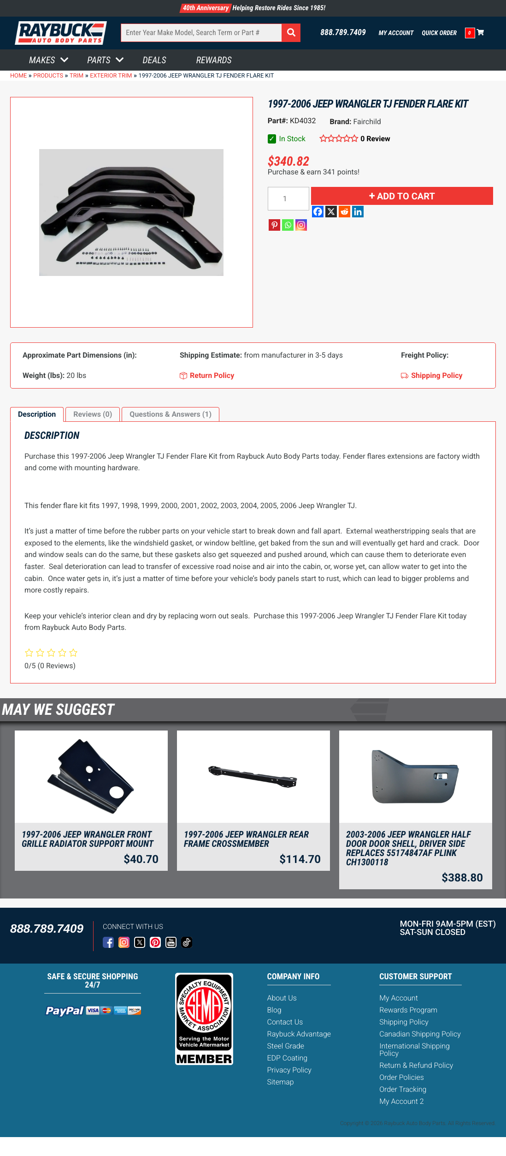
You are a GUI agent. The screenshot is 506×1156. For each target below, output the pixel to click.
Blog (274, 1010)
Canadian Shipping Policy (420, 1034)
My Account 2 (401, 1101)
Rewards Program (408, 1010)
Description (37, 414)
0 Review (375, 138)
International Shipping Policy (414, 1050)
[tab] (37, 414)
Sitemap (280, 1082)
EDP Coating (287, 1058)
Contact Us (285, 1022)
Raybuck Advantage (299, 1034)
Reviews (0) (92, 414)
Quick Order (439, 33)
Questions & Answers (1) (170, 414)
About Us (282, 998)
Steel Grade (285, 1046)
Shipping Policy (404, 1022)
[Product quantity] (288, 198)
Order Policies (401, 1077)
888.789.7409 (343, 33)
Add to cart (406, 196)
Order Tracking (402, 1089)
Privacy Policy (289, 1070)
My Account (396, 33)
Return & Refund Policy (416, 1065)
